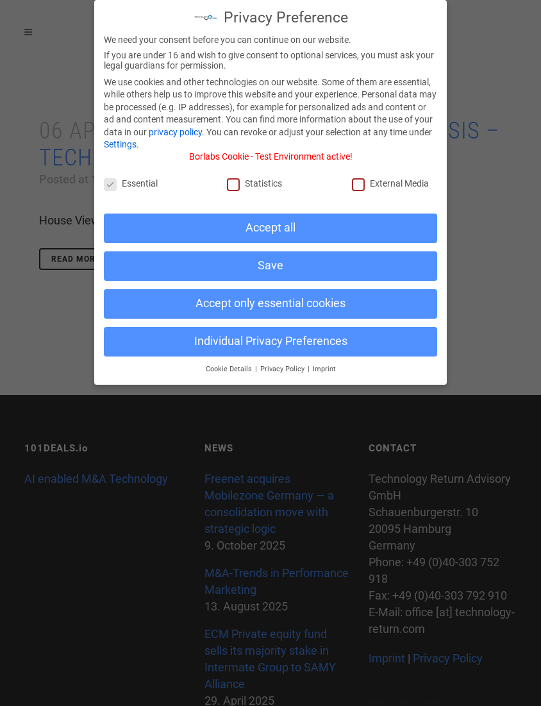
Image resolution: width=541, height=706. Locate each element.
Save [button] (270, 260)
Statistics (254, 178)
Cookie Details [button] (230, 364)
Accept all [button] (270, 222)
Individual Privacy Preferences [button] (270, 336)
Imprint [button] (324, 364)
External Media (390, 178)
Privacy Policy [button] (283, 364)
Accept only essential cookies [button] (270, 298)
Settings (120, 140)
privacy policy (175, 127)
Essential (131, 178)
